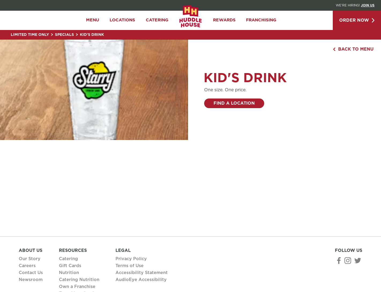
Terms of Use (129, 266)
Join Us (368, 5)
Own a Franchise (77, 287)
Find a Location (234, 103)
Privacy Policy (131, 259)
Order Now (357, 20)
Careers (27, 266)
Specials (66, 35)
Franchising (261, 20)
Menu (92, 20)
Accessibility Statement (141, 273)
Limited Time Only (32, 35)
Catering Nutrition (79, 280)
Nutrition (69, 273)
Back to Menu (353, 49)
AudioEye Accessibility (141, 280)
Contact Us (31, 273)
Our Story (29, 259)
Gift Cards (70, 266)
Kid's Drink (92, 35)
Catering (157, 20)
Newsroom (31, 280)
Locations (122, 20)
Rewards (224, 20)
